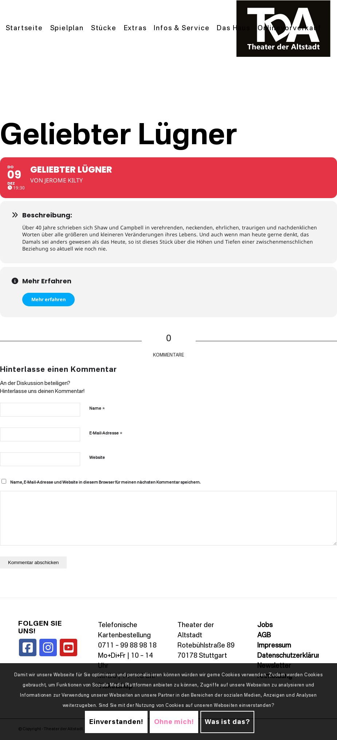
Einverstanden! (116, 722)
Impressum (274, 645)
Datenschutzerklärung (291, 656)
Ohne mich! (174, 722)
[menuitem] (24, 28)
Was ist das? (227, 722)
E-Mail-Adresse (105, 433)
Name (97, 408)
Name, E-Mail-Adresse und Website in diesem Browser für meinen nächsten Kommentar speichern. (105, 483)
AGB (264, 635)
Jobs (265, 625)
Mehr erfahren (48, 299)
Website (97, 458)
